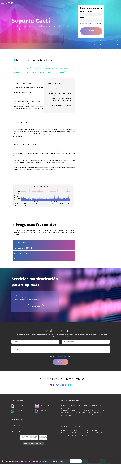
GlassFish (92, 432)
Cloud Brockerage (20, 405)
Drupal (79, 435)
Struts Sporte (73, 414)
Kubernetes (88, 430)
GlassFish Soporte (75, 410)
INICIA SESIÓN (115, 3)
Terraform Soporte (84, 405)
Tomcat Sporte (90, 408)
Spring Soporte (82, 414)
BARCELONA (24, 432)
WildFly (88, 432)
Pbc (76, 432)
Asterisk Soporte (75, 412)
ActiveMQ (74, 435)
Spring (70, 435)
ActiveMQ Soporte (71, 416)
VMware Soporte (87, 407)
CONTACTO (15, 426)
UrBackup (83, 434)
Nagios (70, 432)
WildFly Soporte (65, 410)
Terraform (72, 430)
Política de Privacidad (94, 23)
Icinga (79, 432)
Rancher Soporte (90, 414)
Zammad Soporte (66, 412)
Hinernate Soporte (85, 412)
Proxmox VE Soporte (98, 407)
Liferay (99, 434)
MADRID (15, 432)
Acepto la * (91, 23)
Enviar (60, 362)
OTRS (67, 434)
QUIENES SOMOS (17, 420)
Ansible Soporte (74, 405)
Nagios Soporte (65, 408)
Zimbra (63, 434)
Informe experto (98, 408)
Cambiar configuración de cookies (33, 443)
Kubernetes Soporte (66, 407)
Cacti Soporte (73, 408)
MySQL (88, 434)
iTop (101, 432)
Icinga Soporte (81, 408)
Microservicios (19, 410)
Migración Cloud (45, 405)
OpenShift (94, 430)
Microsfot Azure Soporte (96, 405)
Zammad (71, 434)
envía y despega (91, 31)
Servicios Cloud (35, 306)
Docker (63, 430)
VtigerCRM (84, 435)
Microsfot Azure (80, 430)
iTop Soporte (92, 410)
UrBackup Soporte (96, 412)
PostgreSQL (93, 434)
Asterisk (83, 432)
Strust (66, 435)
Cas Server (77, 434)
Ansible (67, 430)
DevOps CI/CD (43, 410)
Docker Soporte (65, 405)
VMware (100, 430)
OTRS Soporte (100, 410)
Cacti (73, 432)
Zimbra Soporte (84, 410)
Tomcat (98, 432)
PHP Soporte (79, 416)
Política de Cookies (58, 461)
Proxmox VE (64, 432)
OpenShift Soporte (78, 407)
